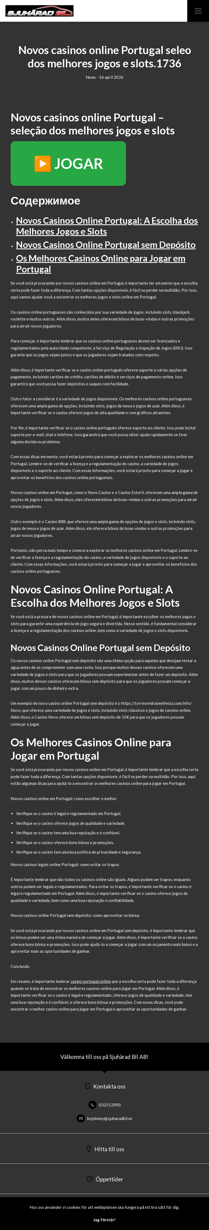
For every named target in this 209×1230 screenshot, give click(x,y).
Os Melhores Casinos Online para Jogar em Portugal (101, 263)
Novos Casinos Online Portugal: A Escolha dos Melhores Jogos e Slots (107, 226)
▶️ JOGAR (68, 163)
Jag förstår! (104, 1219)
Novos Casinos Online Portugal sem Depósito (106, 244)
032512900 (104, 1105)
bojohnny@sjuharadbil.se (104, 1118)
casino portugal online (90, 981)
